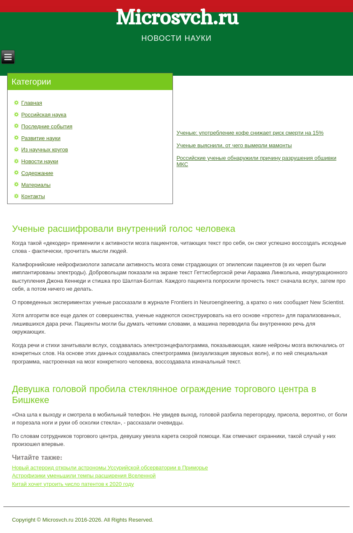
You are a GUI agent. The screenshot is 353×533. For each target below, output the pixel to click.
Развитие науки (41, 138)
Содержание (37, 173)
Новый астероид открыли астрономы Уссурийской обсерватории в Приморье (110, 467)
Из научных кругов (44, 149)
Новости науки (39, 161)
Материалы (36, 185)
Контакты (33, 196)
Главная (31, 103)
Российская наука (43, 114)
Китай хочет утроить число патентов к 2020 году (73, 484)
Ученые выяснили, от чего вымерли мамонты (234, 145)
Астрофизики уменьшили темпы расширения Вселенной (84, 475)
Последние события (46, 126)
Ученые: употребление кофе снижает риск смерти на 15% (250, 133)
